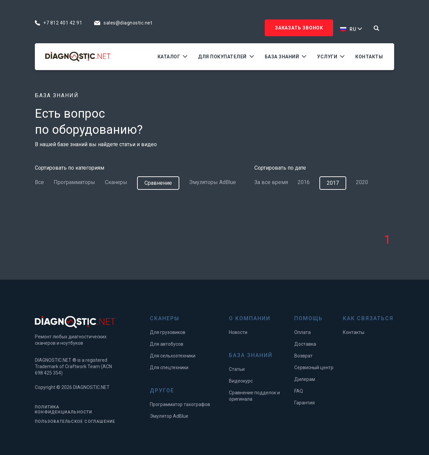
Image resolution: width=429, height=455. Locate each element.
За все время (271, 182)
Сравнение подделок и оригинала (254, 396)
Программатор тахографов (180, 404)
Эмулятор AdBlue (169, 416)
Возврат (303, 355)
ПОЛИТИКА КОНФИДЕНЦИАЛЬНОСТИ (64, 409)
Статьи (237, 369)
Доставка (305, 344)
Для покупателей (222, 56)
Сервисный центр (313, 367)
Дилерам (304, 379)
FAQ (298, 391)
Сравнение (158, 183)
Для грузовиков (167, 332)
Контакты (369, 56)
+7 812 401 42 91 (62, 22)
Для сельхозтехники (172, 355)
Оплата (302, 332)
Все (39, 182)
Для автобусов (166, 344)
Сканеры (116, 182)
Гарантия (304, 402)
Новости (238, 332)
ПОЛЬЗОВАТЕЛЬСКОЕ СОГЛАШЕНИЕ (75, 421)
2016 (304, 182)
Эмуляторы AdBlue (212, 182)
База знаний (282, 56)
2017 (333, 183)
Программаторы (74, 182)
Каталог (169, 56)
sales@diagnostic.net (128, 22)
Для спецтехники (169, 367)
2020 (362, 182)
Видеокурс (241, 381)
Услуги (327, 56)
